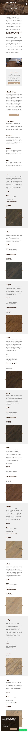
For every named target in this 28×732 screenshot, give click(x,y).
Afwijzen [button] (5, 728)
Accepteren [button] (13, 728)
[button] (14, 83)
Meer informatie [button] (5, 726)
